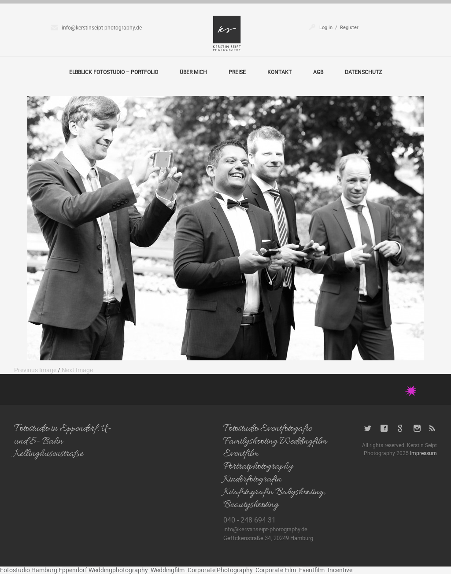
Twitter (368, 428)
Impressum (423, 452)
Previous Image (35, 370)
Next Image (77, 370)
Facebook (384, 428)
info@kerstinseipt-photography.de (102, 27)
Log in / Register (339, 27)
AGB (318, 71)
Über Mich (193, 71)
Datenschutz (363, 71)
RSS (433, 428)
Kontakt (279, 71)
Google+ (400, 428)
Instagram (417, 428)
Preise (237, 71)
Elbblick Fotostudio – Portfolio (113, 71)
